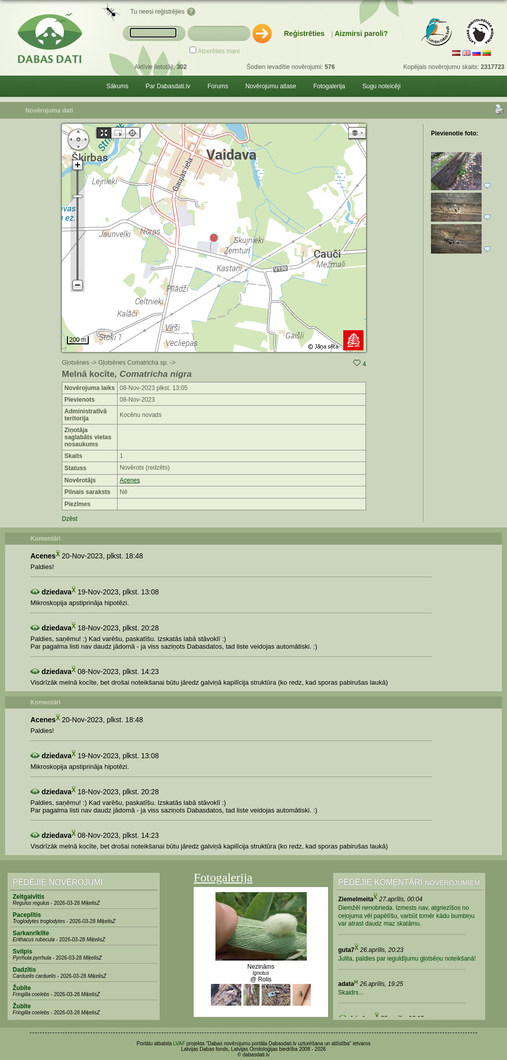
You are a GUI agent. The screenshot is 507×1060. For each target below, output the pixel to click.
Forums (217, 86)
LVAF (179, 1043)
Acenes (130, 480)
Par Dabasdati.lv (168, 86)
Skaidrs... (351, 992)
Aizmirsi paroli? (361, 33)
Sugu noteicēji (382, 86)
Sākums (117, 86)
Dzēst (70, 518)
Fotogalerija (329, 86)
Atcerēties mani (219, 51)
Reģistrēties (304, 33)
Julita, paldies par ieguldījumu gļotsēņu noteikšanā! (407, 958)
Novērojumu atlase (270, 86)
